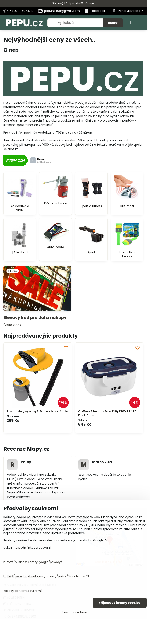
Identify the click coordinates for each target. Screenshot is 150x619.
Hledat (113, 23)
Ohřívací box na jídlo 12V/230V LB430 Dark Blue (107, 413)
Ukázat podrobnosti (75, 612)
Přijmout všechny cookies (119, 603)
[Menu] (142, 22)
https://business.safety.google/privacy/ (32, 562)
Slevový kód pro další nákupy (73, 3)
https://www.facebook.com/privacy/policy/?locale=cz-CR (46, 576)
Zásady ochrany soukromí (22, 591)
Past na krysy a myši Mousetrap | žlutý (37, 411)
